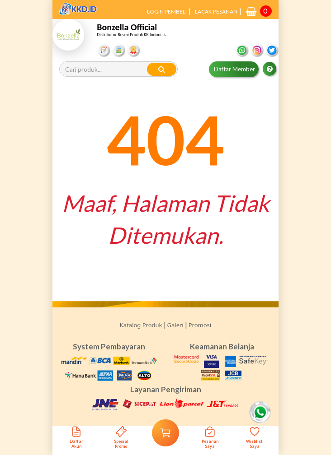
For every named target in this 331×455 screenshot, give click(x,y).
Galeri (175, 325)
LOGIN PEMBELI (167, 11)
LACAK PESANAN (216, 11)
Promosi (200, 325)
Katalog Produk (141, 325)
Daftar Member (234, 69)
